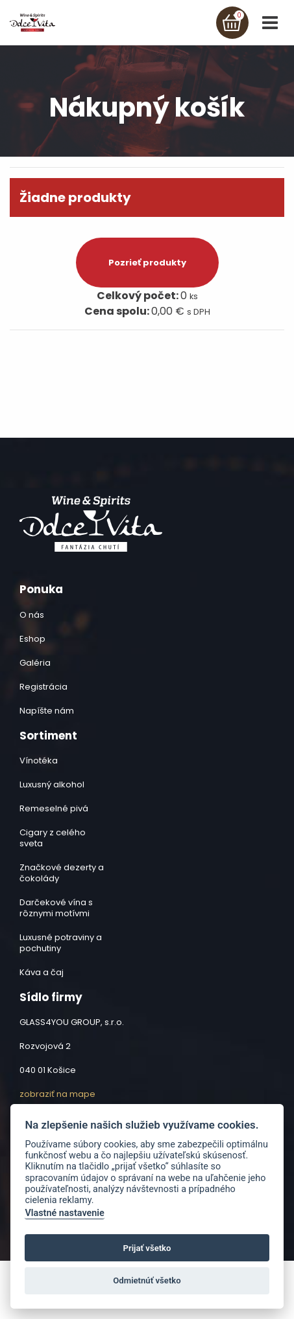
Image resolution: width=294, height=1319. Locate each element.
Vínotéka (38, 760)
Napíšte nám (46, 710)
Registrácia (43, 686)
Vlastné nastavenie (64, 1213)
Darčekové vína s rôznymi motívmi (56, 908)
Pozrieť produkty (147, 262)
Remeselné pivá (53, 808)
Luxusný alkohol (51, 784)
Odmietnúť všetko (146, 1280)
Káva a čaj (41, 972)
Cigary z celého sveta (52, 838)
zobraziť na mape (57, 1094)
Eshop (32, 638)
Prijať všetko (147, 1248)
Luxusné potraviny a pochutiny (60, 943)
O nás (31, 614)
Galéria (35, 662)
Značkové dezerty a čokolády (61, 873)
